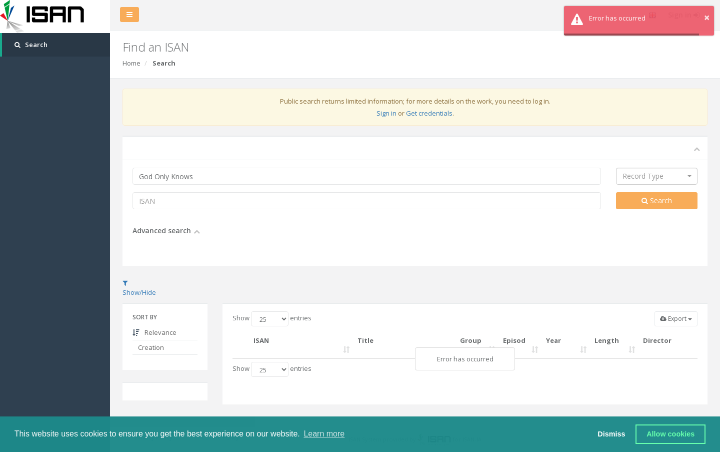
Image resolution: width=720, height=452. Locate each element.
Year (553, 340)
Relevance (154, 332)
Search (657, 200)
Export (676, 318)
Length (606, 340)
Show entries (272, 318)
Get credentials (429, 113)
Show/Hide (139, 288)
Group (471, 340)
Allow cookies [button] (670, 434)
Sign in (386, 113)
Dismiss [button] (611, 434)
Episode (514, 345)
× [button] (707, 17)
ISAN (261, 340)
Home (131, 63)
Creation (150, 347)
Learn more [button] (324, 433)
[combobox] (657, 176)
